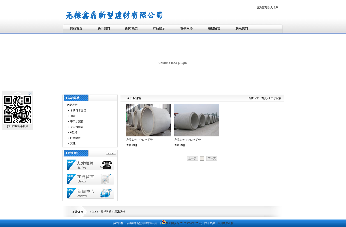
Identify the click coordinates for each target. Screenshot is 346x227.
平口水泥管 (76, 121)
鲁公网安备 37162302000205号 (181, 223)
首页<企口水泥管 (271, 98)
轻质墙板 (75, 138)
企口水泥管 (76, 126)
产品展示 (159, 28)
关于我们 (104, 28)
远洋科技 (106, 211)
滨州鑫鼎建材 (225, 223)
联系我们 (241, 28)
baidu (95, 211)
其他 (72, 143)
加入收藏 (273, 7)
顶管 (72, 115)
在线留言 (214, 28)
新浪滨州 (120, 211)
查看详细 (131, 145)
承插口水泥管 (78, 110)
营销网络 (186, 28)
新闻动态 (131, 28)
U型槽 (73, 132)
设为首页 (261, 7)
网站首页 (76, 28)
